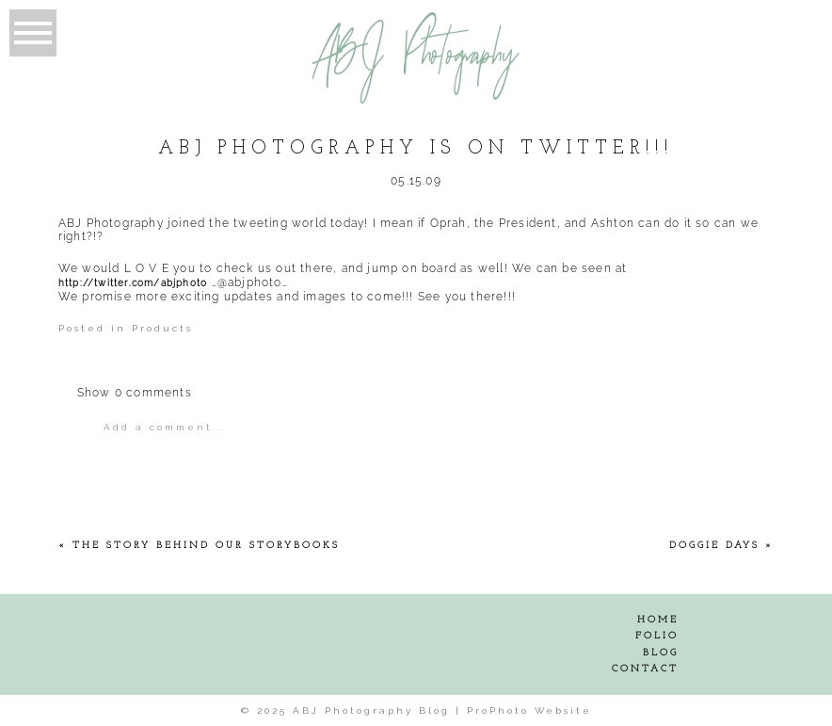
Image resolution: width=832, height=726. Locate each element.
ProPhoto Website (529, 710)
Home (658, 620)
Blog (661, 653)
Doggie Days (714, 545)
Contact (645, 669)
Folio (657, 636)
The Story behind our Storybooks (206, 545)
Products (162, 328)
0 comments (134, 392)
